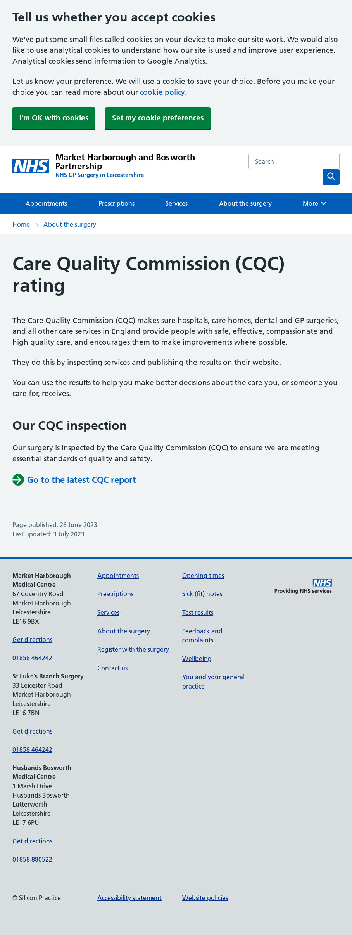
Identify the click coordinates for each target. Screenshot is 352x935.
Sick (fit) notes (202, 594)
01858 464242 (32, 658)
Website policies (205, 898)
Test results (197, 612)
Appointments (46, 203)
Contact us (112, 668)
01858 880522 (32, 859)
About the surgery (245, 203)
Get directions (32, 640)
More (315, 203)
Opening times (203, 575)
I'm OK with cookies (53, 117)
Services (177, 203)
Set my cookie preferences (158, 117)
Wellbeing (197, 659)
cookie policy (162, 92)
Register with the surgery (133, 649)
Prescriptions (116, 203)
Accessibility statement (129, 898)
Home (21, 224)
